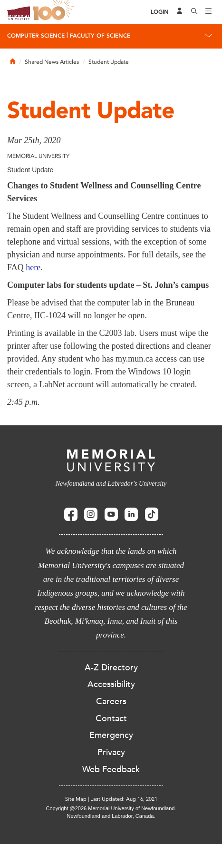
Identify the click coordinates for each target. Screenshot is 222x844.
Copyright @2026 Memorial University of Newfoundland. (111, 808)
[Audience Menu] (180, 12)
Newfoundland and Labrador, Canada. (111, 816)
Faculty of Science (100, 35)
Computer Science (36, 35)
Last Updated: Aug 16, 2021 (123, 799)
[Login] (160, 12)
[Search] (194, 12)
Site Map (76, 799)
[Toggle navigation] (209, 12)
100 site (54, 12)
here (33, 267)
